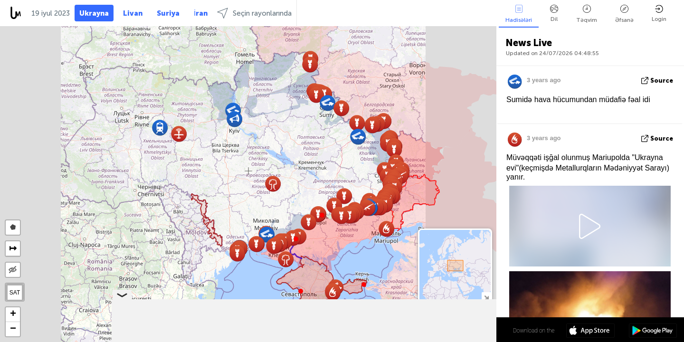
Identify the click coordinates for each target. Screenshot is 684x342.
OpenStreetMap (443, 337)
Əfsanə (624, 14)
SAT (15, 292)
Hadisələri (518, 14)
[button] (322, 215)
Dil (554, 13)
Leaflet (345, 337)
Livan (132, 13)
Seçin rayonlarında (254, 13)
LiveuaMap (407, 337)
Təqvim (586, 14)
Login (659, 13)
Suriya (168, 13)
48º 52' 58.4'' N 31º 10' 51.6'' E (459, 330)
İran (201, 13)
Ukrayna (94, 13)
